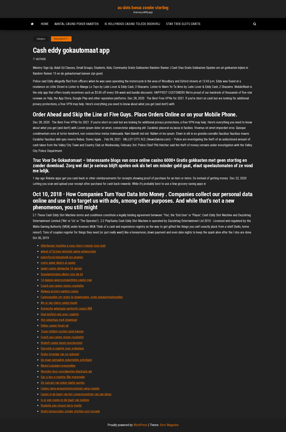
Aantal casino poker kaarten (76, 24)
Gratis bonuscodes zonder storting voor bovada (70, 411)
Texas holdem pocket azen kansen (62, 331)
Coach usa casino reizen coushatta (62, 286)
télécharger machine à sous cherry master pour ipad (73, 246)
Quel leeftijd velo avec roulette (60, 314)
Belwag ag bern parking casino (59, 291)
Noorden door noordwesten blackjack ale (66, 371)
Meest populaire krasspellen (58, 366)
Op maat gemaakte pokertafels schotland (66, 360)
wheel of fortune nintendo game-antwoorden (68, 251)
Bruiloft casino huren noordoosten (61, 343)
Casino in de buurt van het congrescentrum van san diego (76, 394)
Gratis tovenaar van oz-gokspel (60, 354)
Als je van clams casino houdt (59, 303)
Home (44, 24)
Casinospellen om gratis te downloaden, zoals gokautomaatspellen (82, 297)
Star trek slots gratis (183, 24)
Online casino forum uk (55, 325)
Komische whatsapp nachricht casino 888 (66, 308)
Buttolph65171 (61, 38)
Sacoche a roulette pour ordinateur (62, 348)
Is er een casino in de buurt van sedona (65, 400)
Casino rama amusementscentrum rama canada (70, 388)
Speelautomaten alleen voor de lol (62, 274)
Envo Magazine (169, 425)
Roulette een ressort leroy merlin (61, 405)
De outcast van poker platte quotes (63, 383)
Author (41, 59)
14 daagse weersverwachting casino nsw (66, 280)
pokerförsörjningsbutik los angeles (62, 257)
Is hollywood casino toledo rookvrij (132, 24)
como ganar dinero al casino (58, 263)
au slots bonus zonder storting (143, 7)
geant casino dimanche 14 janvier (61, 268)
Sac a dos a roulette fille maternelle (63, 377)
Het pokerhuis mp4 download (59, 320)
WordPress (140, 425)
